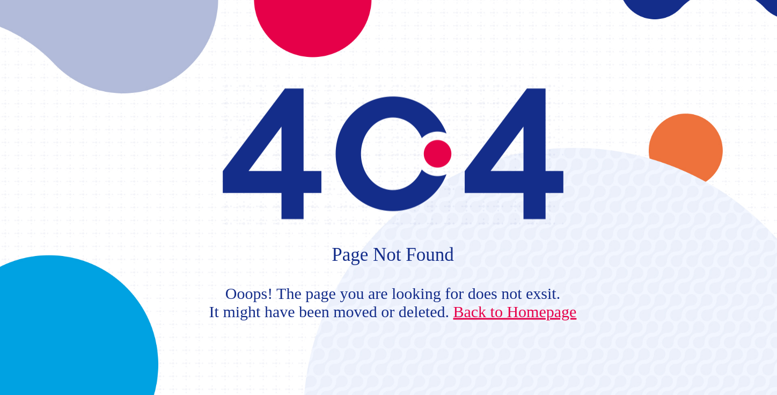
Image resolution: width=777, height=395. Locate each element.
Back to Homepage (514, 311)
